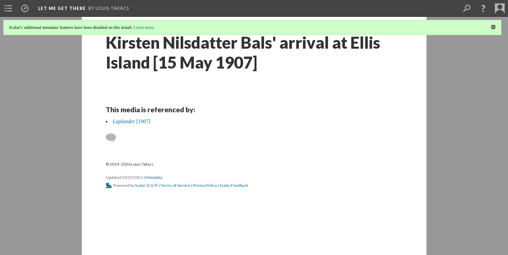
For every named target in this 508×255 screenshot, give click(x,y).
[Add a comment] (114, 137)
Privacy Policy (205, 185)
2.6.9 (151, 185)
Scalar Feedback (234, 185)
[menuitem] (8, 8)
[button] (483, 8)
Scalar (140, 185)
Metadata (153, 177)
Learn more (143, 27)
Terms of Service (175, 185)
